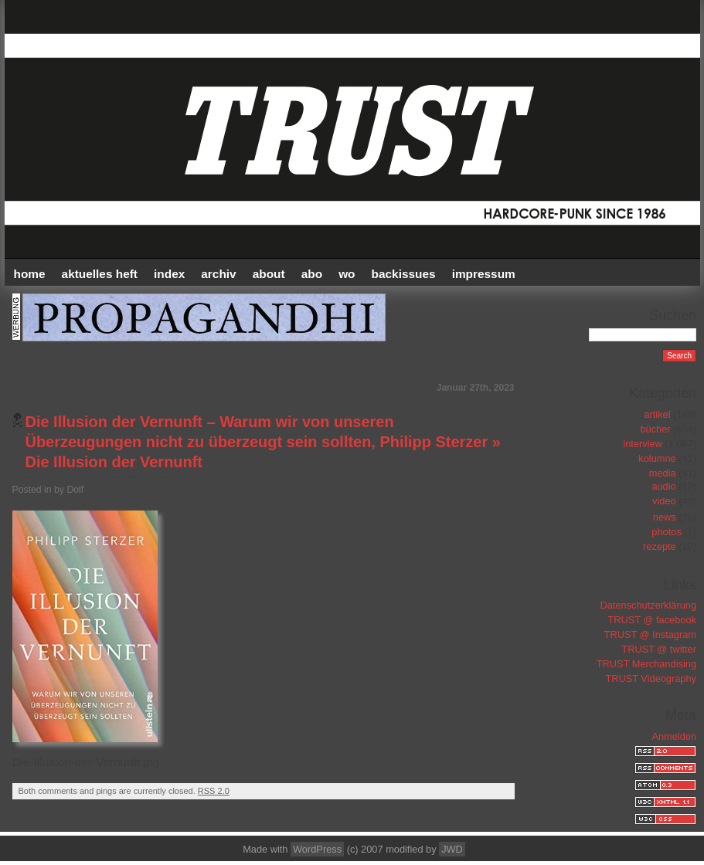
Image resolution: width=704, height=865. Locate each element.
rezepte (659, 546)
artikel (657, 414)
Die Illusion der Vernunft (114, 461)
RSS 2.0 (214, 790)
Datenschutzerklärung (648, 605)
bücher (655, 429)
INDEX (169, 273)
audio (663, 486)
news (664, 517)
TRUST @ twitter (658, 649)
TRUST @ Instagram (650, 634)
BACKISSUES (404, 273)
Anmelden (673, 736)
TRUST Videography (650, 678)
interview (642, 443)
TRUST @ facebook (652, 620)
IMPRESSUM (483, 273)
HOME (30, 273)
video (664, 501)
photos (666, 532)
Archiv (218, 273)
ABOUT (269, 273)
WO (346, 273)
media (662, 473)
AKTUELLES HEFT (100, 273)
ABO (311, 273)
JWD (452, 849)
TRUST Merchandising (646, 664)
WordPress (317, 849)
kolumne (656, 458)
